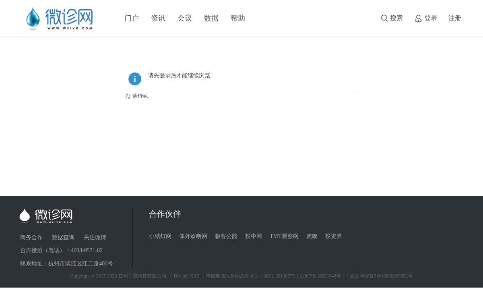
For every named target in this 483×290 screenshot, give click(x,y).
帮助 (238, 18)
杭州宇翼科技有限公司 (142, 276)
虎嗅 (312, 236)
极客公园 (226, 236)
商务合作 (31, 237)
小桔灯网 (160, 236)
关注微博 (95, 237)
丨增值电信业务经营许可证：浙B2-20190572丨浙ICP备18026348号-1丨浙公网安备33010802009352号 (307, 276)
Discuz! (181, 276)
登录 (430, 17)
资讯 (158, 18)
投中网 (253, 236)
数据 (211, 18)
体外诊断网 (193, 236)
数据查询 (63, 237)
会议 (185, 18)
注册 (454, 17)
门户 (131, 18)
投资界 (333, 236)
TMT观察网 (284, 236)
